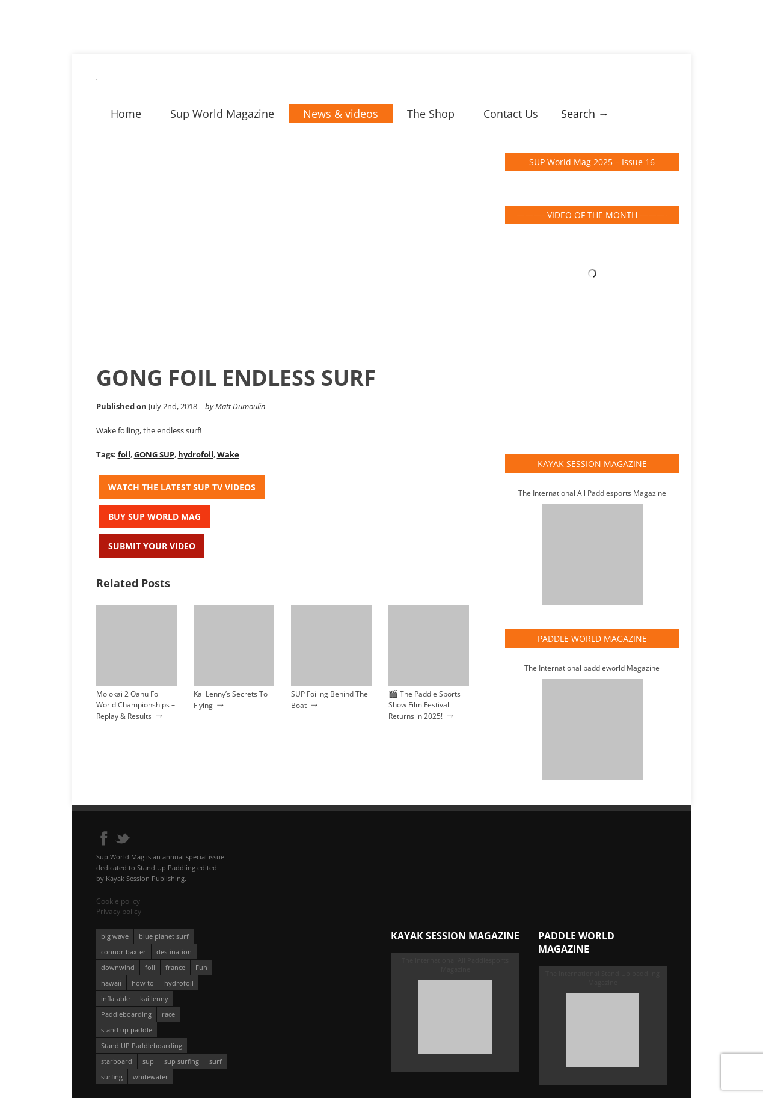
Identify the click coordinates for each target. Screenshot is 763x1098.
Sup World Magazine (222, 113)
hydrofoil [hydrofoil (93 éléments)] (179, 982)
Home (126, 113)
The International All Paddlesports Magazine (592, 493)
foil (124, 454)
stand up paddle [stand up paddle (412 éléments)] (126, 1029)
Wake (228, 454)
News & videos (340, 113)
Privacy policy (118, 911)
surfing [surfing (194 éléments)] (112, 1076)
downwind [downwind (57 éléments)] (118, 967)
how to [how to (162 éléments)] (143, 982)
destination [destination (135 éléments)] (174, 951)
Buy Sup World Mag (154, 516)
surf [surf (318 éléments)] (215, 1061)
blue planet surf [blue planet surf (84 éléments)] (164, 936)
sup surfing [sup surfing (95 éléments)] (181, 1061)
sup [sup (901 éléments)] (148, 1061)
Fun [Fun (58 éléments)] (201, 967)
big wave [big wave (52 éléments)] (115, 936)
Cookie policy (118, 901)
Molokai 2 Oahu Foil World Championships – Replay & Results (135, 705)
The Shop (431, 113)
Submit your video (151, 546)
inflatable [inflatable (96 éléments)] (115, 998)
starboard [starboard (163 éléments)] (116, 1061)
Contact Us (510, 113)
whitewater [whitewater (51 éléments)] (150, 1076)
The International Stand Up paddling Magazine (602, 978)
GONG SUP (154, 454)
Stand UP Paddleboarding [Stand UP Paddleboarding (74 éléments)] (141, 1045)
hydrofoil (195, 454)
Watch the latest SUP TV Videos (182, 487)
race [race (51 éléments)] (168, 1014)
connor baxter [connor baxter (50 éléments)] (123, 951)
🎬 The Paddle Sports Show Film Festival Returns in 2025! (424, 705)
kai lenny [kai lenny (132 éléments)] (154, 998)
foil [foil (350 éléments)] (150, 967)
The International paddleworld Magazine (592, 668)
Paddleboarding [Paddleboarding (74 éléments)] (126, 1014)
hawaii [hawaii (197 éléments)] (111, 982)
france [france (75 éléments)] (175, 967)
